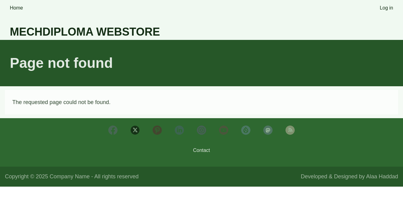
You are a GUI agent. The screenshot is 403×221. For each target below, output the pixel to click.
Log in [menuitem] (386, 7)
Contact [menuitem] (201, 150)
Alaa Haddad (382, 176)
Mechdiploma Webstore (85, 31)
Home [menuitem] (16, 7)
